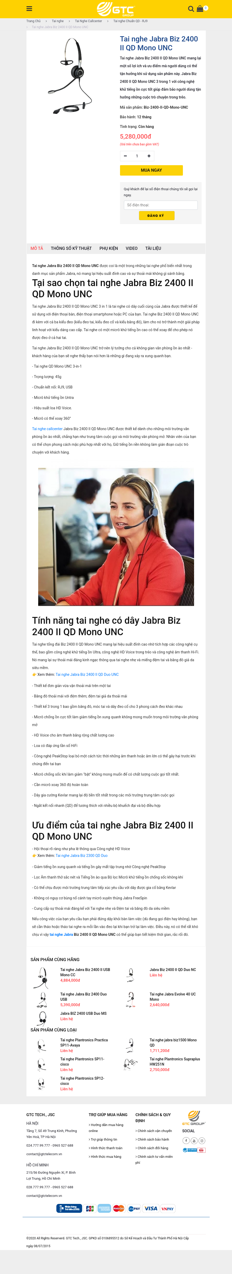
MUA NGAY (151, 170)
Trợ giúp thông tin (103, 1139)
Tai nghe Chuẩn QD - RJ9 (127, 21)
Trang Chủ (33, 21)
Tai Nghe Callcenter (85, 21)
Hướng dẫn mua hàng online (106, 1128)
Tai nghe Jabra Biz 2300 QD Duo (82, 856)
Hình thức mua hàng (105, 1157)
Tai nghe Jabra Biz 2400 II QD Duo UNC (87, 674)
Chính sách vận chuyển (154, 1131)
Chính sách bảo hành (152, 1139)
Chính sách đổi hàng (152, 1148)
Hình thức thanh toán (106, 1148)
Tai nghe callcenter (47, 429)
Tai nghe (55, 21)
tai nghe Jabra (61, 934)
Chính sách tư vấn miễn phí (154, 1160)
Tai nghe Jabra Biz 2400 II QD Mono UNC (57, 27)
